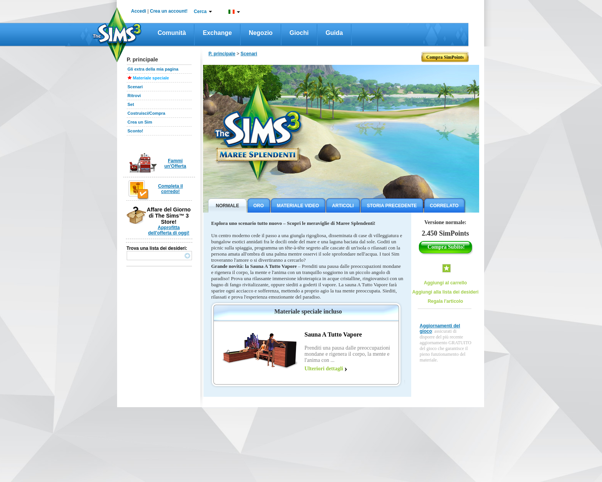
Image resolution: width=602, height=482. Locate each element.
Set (130, 104)
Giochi (299, 33)
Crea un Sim (139, 122)
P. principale (221, 53)
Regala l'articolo (445, 301)
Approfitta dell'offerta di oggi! (169, 230)
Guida (334, 33)
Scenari (135, 86)
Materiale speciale (151, 78)
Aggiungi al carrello (445, 283)
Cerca (200, 11)
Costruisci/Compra (146, 113)
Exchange (217, 33)
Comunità (172, 33)
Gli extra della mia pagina (153, 69)
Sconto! (135, 131)
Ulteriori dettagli (323, 368)
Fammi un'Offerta (175, 163)
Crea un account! (169, 11)
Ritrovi (134, 95)
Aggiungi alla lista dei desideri (445, 292)
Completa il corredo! (170, 188)
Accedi (138, 11)
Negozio (261, 33)
